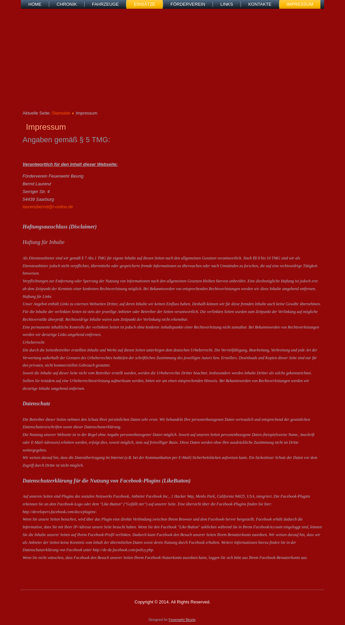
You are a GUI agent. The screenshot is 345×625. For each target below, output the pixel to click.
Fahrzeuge (105, 4)
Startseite (61, 113)
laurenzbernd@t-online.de (48, 206)
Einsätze (144, 4)
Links (226, 4)
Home (34, 4)
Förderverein (187, 4)
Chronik (67, 4)
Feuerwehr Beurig (182, 620)
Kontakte (260, 4)
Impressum (300, 4)
